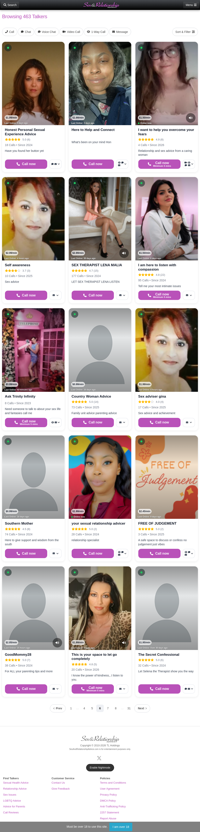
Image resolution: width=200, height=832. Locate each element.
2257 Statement (109, 812)
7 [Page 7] (108, 708)
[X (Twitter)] (100, 758)
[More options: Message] (55, 295)
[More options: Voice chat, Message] (189, 689)
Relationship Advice (15, 788)
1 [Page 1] (71, 708)
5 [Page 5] (92, 708)
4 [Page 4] (84, 708)
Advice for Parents (14, 806)
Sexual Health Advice (16, 782)
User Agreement (109, 788)
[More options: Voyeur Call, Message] (55, 422)
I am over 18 (121, 826)
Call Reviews (11, 812)
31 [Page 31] (129, 708)
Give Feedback (61, 788)
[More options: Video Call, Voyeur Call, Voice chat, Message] (189, 164)
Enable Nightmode (100, 767)
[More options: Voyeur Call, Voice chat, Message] (122, 164)
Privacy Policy (108, 794)
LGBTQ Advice (12, 800)
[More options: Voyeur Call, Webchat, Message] (122, 553)
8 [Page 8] (116, 708)
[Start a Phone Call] (26, 164)
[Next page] (142, 708)
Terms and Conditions (113, 782)
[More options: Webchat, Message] (55, 164)
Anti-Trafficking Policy (113, 806)
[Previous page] (58, 708)
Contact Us (58, 782)
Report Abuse (108, 818)
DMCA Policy (108, 800)
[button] (8, 47)
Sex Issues (9, 794)
